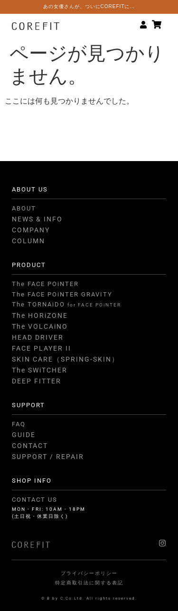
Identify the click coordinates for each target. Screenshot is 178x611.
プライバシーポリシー (89, 573)
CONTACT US (34, 499)
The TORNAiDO (66, 304)
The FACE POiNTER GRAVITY (62, 294)
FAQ (19, 424)
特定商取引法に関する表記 (89, 582)
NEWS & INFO (37, 219)
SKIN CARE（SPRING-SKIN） (65, 359)
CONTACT (30, 445)
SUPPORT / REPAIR (48, 456)
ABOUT (24, 208)
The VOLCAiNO (40, 326)
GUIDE (24, 435)
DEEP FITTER (36, 381)
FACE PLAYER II (41, 348)
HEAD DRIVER (38, 337)
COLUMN (28, 241)
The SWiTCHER (39, 370)
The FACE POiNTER (45, 283)
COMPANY (31, 230)
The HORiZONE (40, 315)
